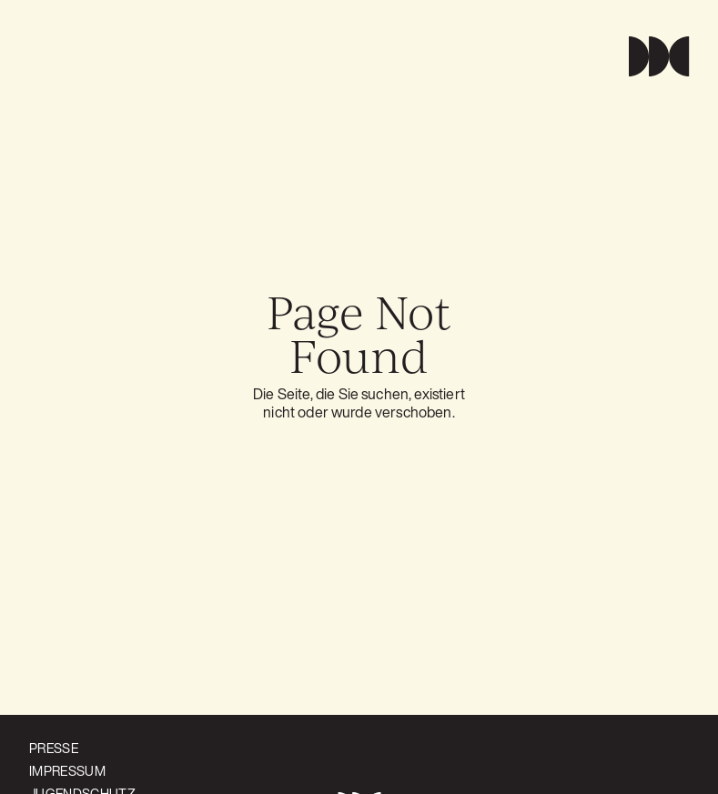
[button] (651, 56)
